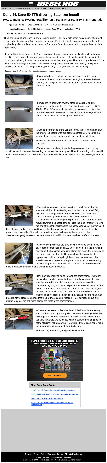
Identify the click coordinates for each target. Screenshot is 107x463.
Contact (28, 454)
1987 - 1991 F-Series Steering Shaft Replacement (53, 390)
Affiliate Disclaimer (73, 454)
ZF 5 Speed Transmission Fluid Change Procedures (54, 394)
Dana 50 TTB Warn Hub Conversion (47, 398)
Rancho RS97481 (35, 33)
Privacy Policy (40, 454)
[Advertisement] (55, 183)
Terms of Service (55, 454)
